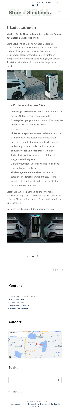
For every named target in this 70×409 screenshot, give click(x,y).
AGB (24, 404)
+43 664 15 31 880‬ (16, 302)
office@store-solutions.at (18, 305)
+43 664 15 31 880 (53, 2)
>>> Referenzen (15, 392)
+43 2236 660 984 (38, 2)
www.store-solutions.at (18, 308)
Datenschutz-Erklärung (38, 404)
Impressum (15, 404)
